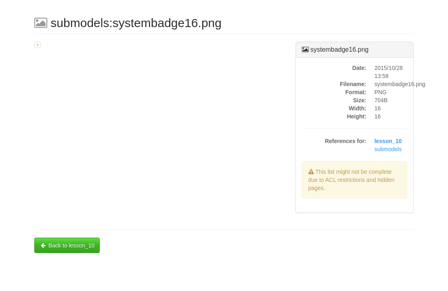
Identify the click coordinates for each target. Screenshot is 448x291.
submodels (388, 149)
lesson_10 (388, 141)
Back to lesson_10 (67, 245)
